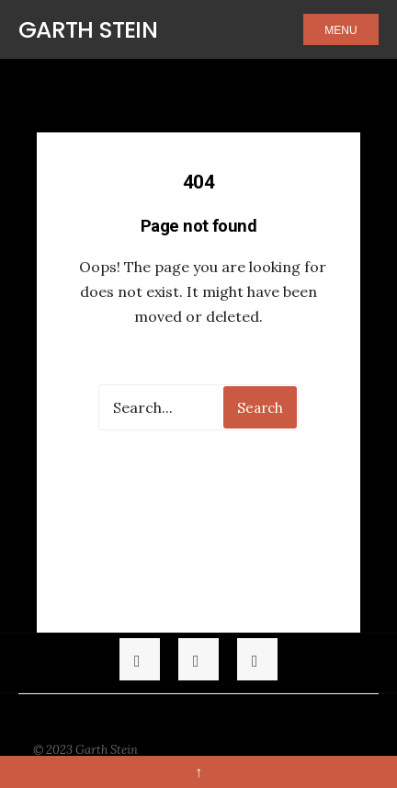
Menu (340, 30)
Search (260, 408)
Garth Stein (87, 30)
